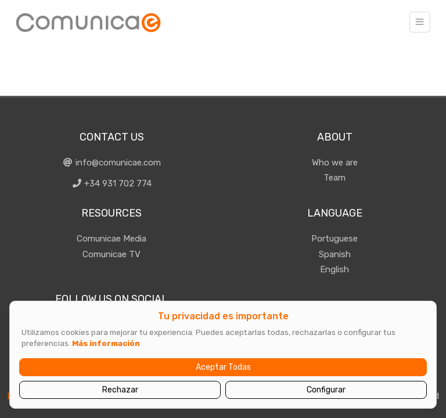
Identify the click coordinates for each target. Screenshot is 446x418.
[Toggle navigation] (419, 22)
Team (334, 177)
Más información (106, 343)
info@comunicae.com (111, 162)
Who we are (335, 162)
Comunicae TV (111, 254)
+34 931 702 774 (111, 183)
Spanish (335, 254)
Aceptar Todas (223, 367)
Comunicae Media (111, 238)
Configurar (326, 390)
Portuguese (334, 238)
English (334, 269)
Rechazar (120, 390)
